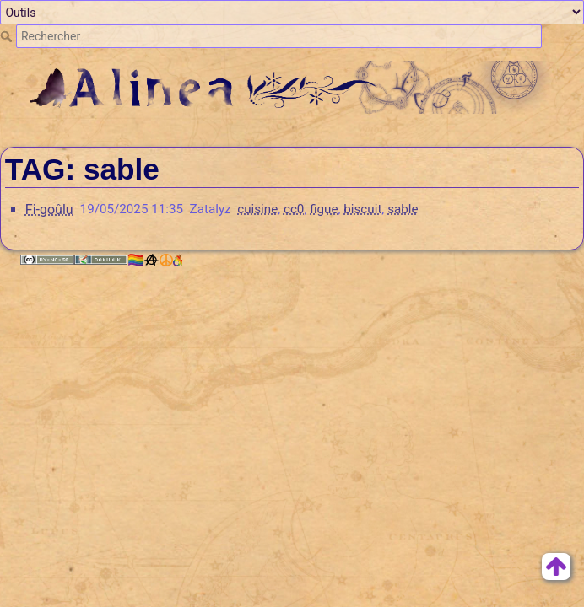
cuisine (257, 209)
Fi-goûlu (49, 209)
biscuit (362, 209)
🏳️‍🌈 (154, 260)
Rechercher (8, 36)
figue (324, 209)
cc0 (294, 209)
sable (402, 209)
